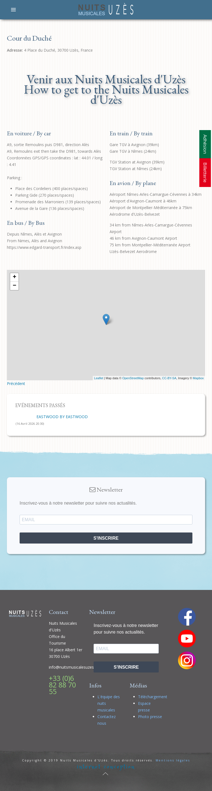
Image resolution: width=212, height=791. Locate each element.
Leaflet (98, 378)
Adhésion (205, 144)
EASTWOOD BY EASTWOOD (62, 416)
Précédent (16, 383)
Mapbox (198, 378)
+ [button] (14, 277)
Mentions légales (173, 760)
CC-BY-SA (169, 378)
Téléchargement (152, 696)
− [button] (14, 286)
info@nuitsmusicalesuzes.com (76, 667)
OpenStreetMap (133, 378)
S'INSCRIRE (106, 538)
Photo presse (150, 716)
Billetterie (205, 172)
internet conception (106, 767)
